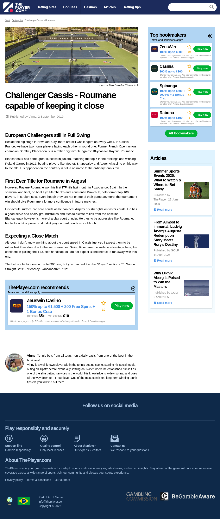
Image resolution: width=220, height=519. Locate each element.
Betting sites (46, 7)
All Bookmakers (181, 133)
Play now (122, 306)
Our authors (62, 480)
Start (7, 20)
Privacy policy (14, 480)
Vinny (32, 116)
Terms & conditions (38, 480)
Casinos (90, 7)
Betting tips (132, 7)
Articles (110, 7)
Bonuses (70, 7)
